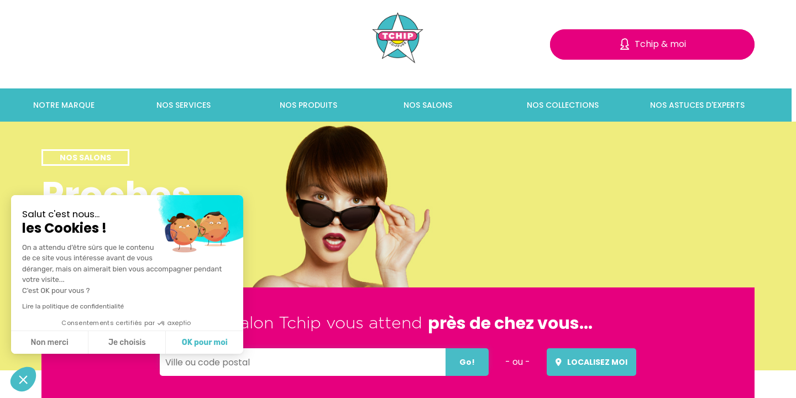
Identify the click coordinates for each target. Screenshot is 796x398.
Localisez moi (591, 362)
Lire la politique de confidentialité (73, 306)
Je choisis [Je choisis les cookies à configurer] (127, 342)
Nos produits (311, 105)
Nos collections (565, 105)
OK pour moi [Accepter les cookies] (205, 342)
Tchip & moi (660, 44)
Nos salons (430, 105)
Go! (467, 362)
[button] (23, 379)
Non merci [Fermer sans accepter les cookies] (49, 342)
